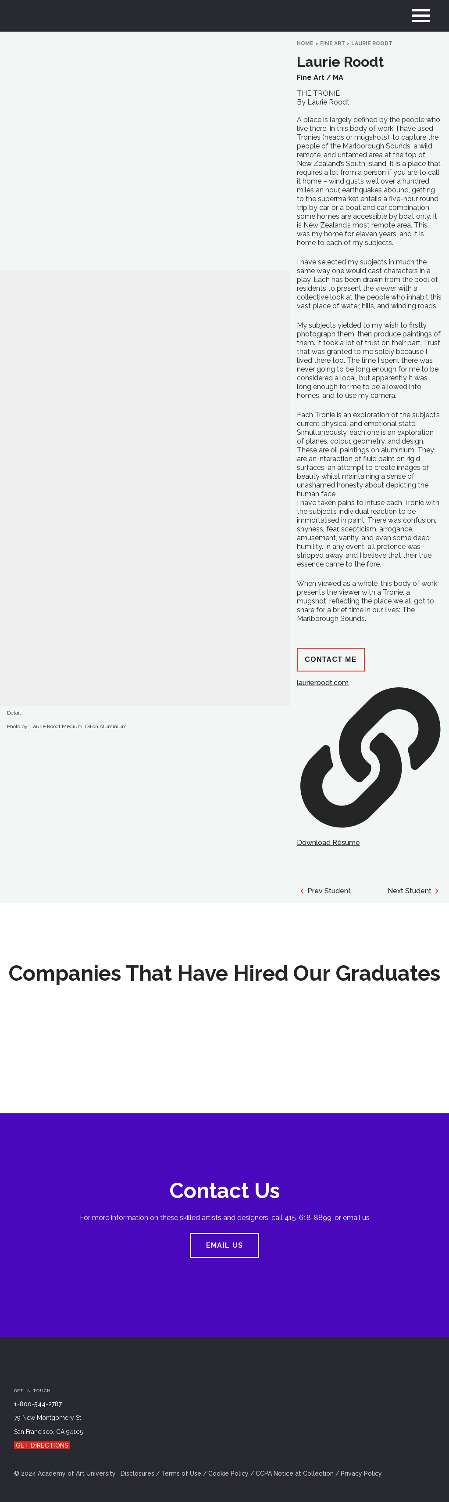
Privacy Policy (361, 1473)
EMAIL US (224, 1245)
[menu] (421, 16)
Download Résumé (328, 842)
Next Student (415, 891)
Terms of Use (181, 1473)
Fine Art (332, 43)
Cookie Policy (228, 1473)
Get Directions (42, 1445)
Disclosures (137, 1473)
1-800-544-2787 (38, 1404)
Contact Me (330, 659)
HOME (305, 43)
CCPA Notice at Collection (295, 1473)
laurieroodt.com (368, 753)
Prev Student (324, 891)
